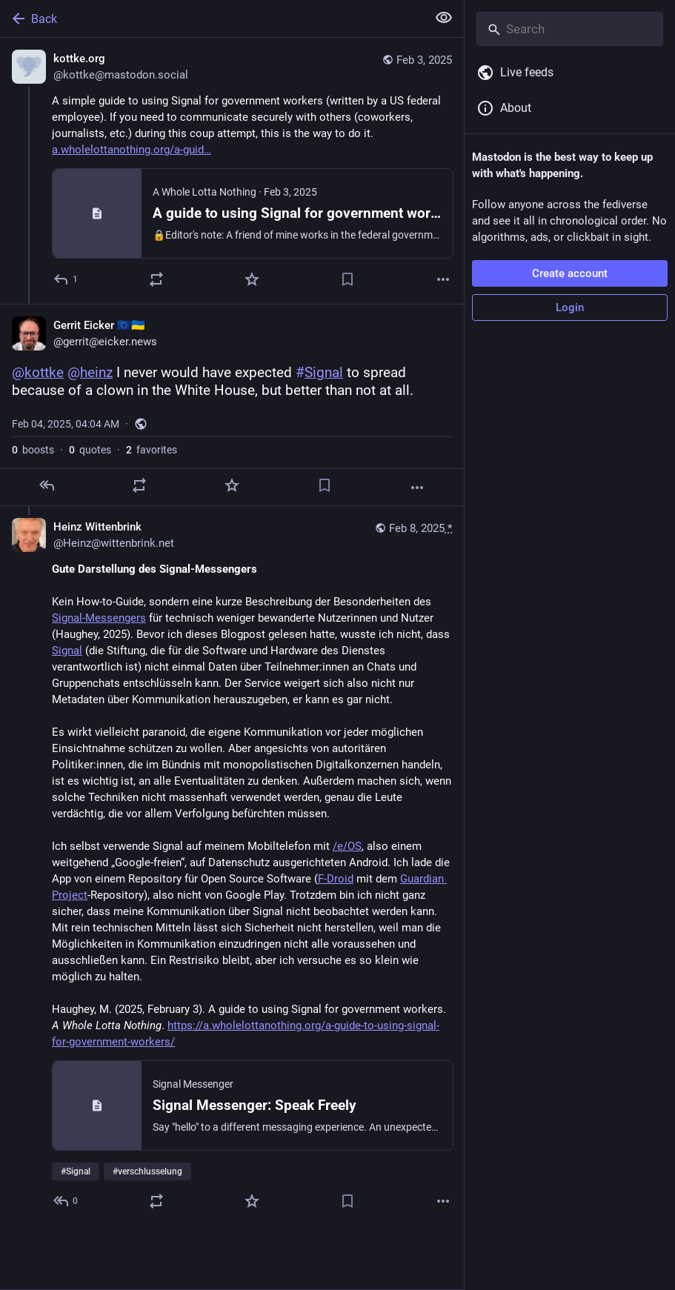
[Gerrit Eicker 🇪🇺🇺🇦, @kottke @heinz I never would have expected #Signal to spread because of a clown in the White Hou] (232, 405)
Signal (67, 650)
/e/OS (347, 846)
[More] (443, 279)
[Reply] (66, 279)
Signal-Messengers (99, 618)
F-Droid (335, 878)
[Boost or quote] (156, 279)
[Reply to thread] (66, 1201)
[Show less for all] (444, 18)
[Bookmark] (347, 279)
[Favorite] (252, 279)
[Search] (569, 29)
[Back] (212, 18)
